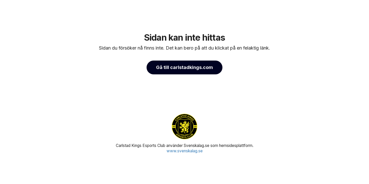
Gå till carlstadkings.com (184, 67)
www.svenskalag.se (185, 150)
